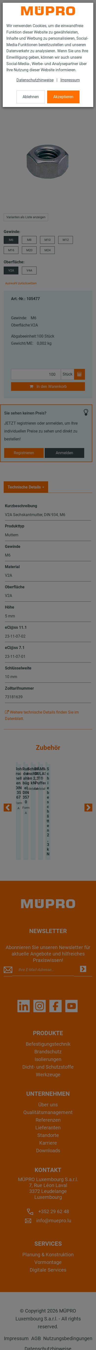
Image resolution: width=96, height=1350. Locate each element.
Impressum (70, 80)
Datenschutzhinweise (35, 80)
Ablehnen (31, 96)
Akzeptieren (63, 96)
